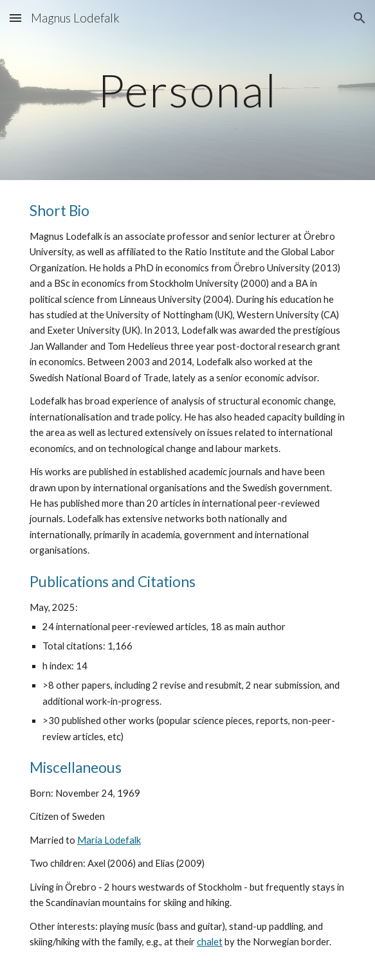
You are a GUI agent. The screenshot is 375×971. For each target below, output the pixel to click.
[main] (187, 90)
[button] (15, 17)
